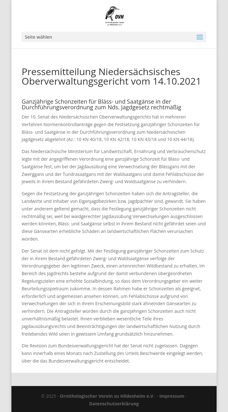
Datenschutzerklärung (114, 404)
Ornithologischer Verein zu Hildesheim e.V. (107, 396)
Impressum (171, 396)
